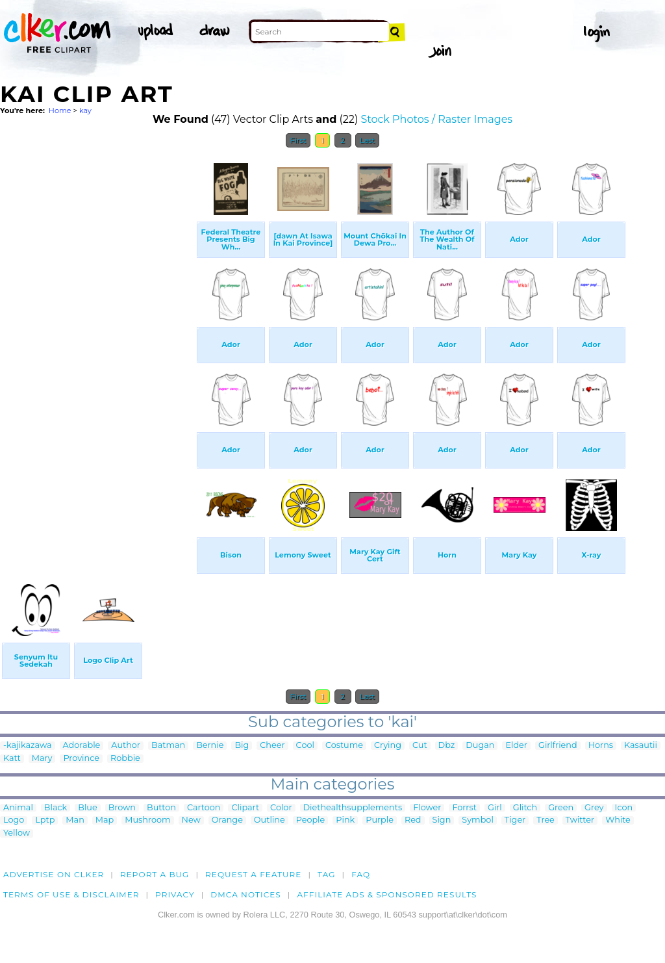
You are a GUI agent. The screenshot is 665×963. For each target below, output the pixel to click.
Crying (387, 745)
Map (104, 820)
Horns (600, 745)
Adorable (82, 745)
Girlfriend (557, 745)
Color (281, 808)
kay (85, 110)
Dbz (446, 745)
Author (125, 745)
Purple (380, 820)
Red (413, 820)
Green (560, 808)
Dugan (480, 745)
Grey (593, 808)
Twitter (580, 820)
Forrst (464, 808)
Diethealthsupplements (353, 808)
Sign (442, 820)
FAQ (360, 874)
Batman (168, 745)
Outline (269, 820)
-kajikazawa (27, 745)
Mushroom (147, 820)
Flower (427, 808)
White (618, 820)
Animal (18, 808)
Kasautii (640, 745)
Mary (42, 758)
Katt (12, 758)
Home (60, 110)
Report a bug (155, 874)
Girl (495, 808)
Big (241, 745)
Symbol (478, 820)
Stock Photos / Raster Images (436, 119)
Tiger (515, 820)
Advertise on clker (53, 874)
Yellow (16, 833)
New (191, 820)
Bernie (209, 745)
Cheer (272, 745)
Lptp (45, 820)
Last (367, 140)
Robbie (125, 758)
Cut (419, 745)
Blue (87, 808)
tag (326, 874)
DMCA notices (245, 894)
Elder (516, 745)
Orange (227, 820)
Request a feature (253, 874)
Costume (344, 745)
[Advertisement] (97, 350)
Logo (13, 820)
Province (81, 758)
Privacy (175, 894)
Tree (545, 820)
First (298, 140)
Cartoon (204, 808)
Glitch (525, 808)
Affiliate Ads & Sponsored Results (387, 894)
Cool (305, 745)
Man (75, 820)
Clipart (245, 808)
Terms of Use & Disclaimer (71, 894)
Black (55, 808)
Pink (345, 820)
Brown (122, 808)
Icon (624, 808)
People (310, 820)
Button (161, 808)
